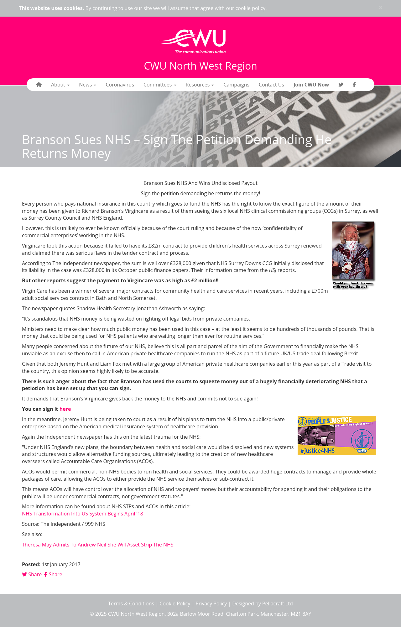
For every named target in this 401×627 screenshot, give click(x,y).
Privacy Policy (211, 603)
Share (32, 574)
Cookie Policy (174, 603)
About (60, 84)
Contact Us (271, 84)
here (65, 408)
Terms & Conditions (131, 603)
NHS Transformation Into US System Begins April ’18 (82, 513)
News (87, 84)
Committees (159, 84)
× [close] (381, 7)
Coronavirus (120, 84)
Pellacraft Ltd (277, 603)
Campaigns (236, 84)
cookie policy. (251, 8)
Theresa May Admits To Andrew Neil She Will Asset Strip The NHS (98, 544)
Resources (200, 84)
